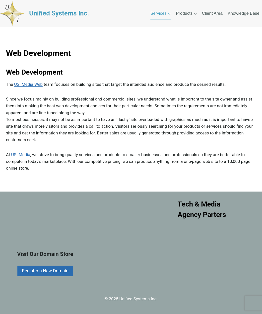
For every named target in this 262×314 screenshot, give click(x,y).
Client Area (212, 13)
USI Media (20, 154)
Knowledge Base (244, 13)
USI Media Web (28, 84)
